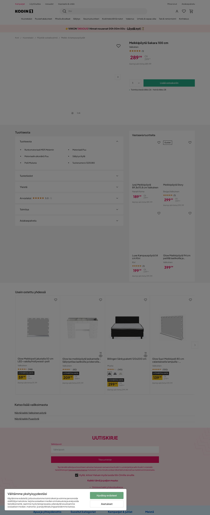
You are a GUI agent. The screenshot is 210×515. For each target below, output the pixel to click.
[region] (65, 499)
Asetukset (106, 503)
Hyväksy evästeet (107, 495)
